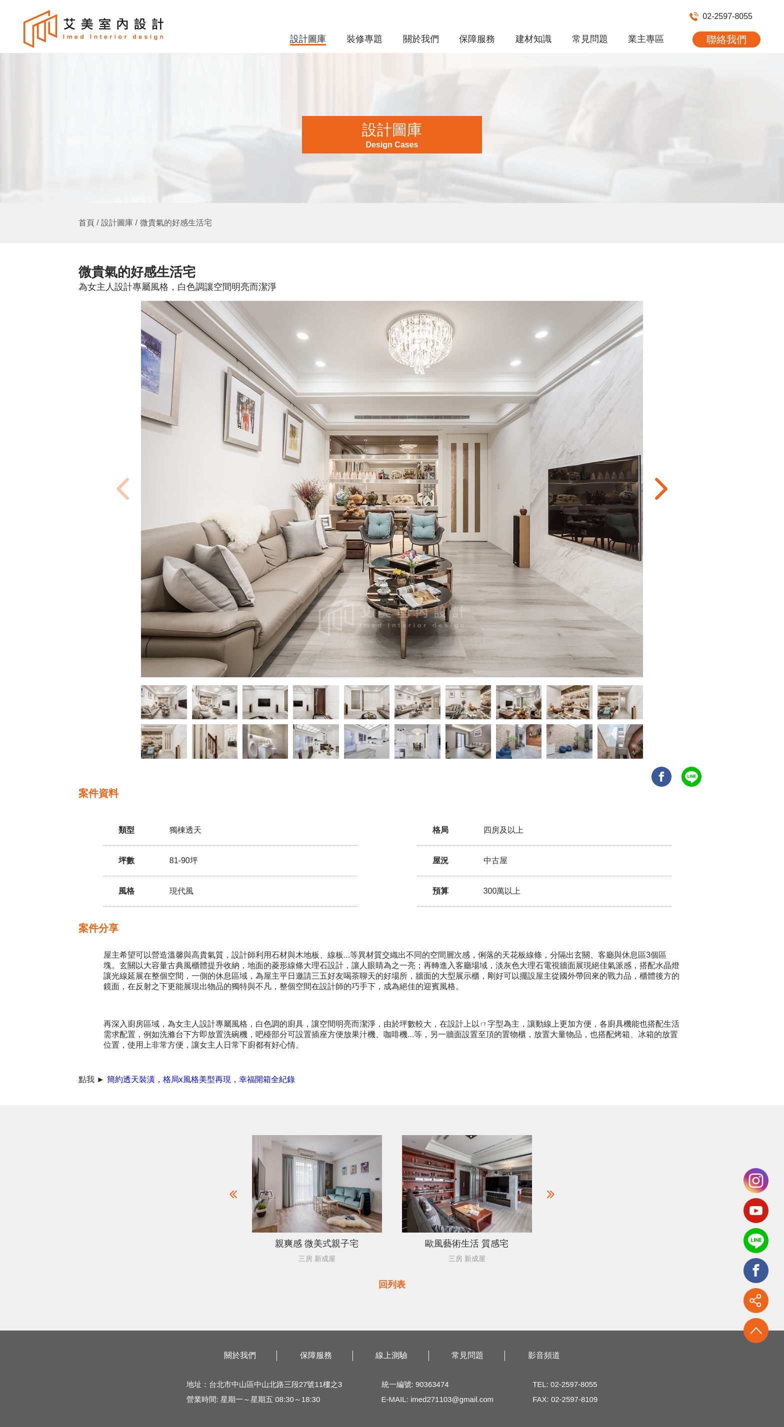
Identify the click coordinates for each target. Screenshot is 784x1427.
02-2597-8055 (721, 16)
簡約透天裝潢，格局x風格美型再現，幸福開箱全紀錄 (201, 1079)
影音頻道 (544, 1355)
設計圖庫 (308, 39)
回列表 (392, 1285)
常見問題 (590, 39)
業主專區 (646, 39)
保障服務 (477, 39)
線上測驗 (392, 1355)
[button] (661, 489)
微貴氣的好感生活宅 (176, 222)
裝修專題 (364, 39)
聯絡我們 (726, 39)
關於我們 (421, 39)
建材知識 (534, 39)
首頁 (86, 222)
